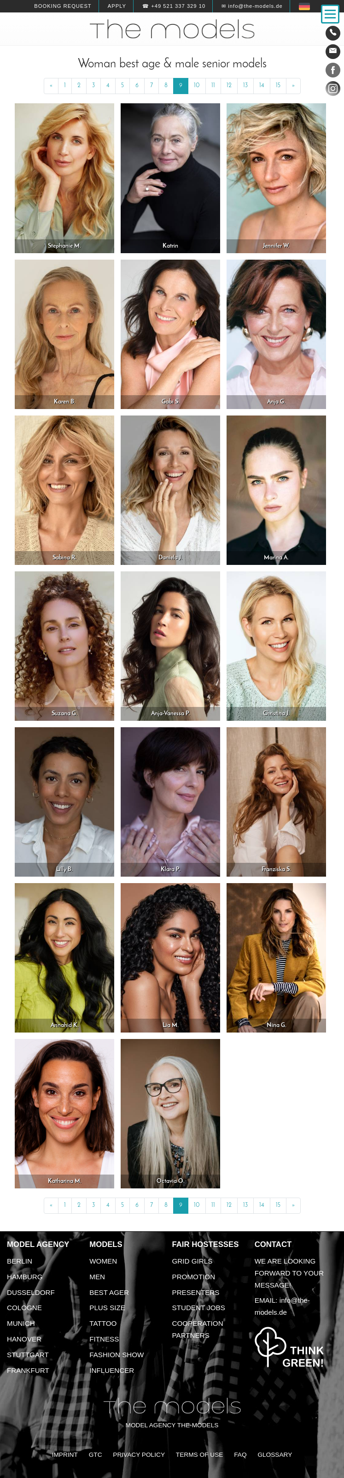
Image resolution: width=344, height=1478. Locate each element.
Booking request (62, 6)
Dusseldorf (31, 1292)
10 (197, 86)
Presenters (196, 1292)
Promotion (194, 1277)
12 (229, 86)
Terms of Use (199, 1454)
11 (213, 86)
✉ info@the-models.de (252, 6)
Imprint (65, 1454)
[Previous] (51, 86)
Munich (21, 1323)
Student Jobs (198, 1308)
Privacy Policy (139, 1454)
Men (97, 1277)
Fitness (104, 1339)
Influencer (111, 1370)
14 (261, 86)
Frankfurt (28, 1370)
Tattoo (103, 1323)
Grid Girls (192, 1261)
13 (245, 86)
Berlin (19, 1261)
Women (103, 1261)
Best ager (109, 1292)
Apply (117, 6)
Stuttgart (28, 1355)
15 (278, 86)
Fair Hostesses (205, 1244)
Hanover (24, 1339)
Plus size (107, 1308)
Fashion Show (116, 1355)
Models (105, 1244)
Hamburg (25, 1277)
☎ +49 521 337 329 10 (173, 6)
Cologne (24, 1308)
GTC (95, 1454)
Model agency (38, 1244)
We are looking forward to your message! (289, 1273)
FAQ (240, 1454)
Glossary (274, 1454)
